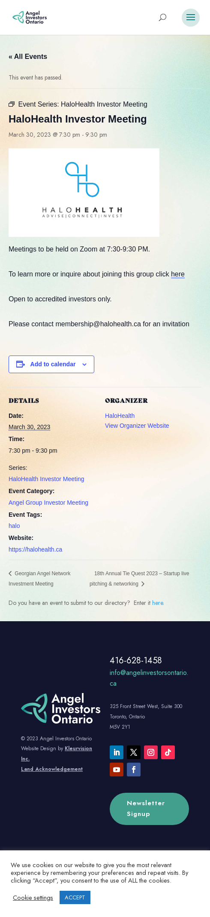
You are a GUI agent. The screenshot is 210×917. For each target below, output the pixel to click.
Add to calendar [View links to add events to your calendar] (53, 364)
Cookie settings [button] (33, 898)
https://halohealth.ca (35, 549)
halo (14, 525)
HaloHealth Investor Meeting (46, 478)
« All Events (28, 56)
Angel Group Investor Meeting (48, 502)
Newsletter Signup (146, 808)
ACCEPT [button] (75, 897)
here (178, 274)
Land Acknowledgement (52, 769)
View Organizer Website (137, 425)
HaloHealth (120, 415)
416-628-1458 (136, 660)
